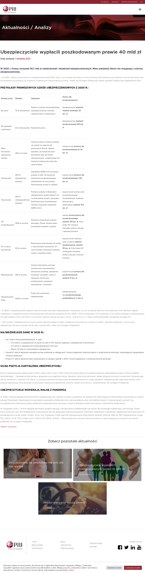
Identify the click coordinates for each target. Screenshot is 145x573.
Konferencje (37, 548)
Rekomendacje (67, 548)
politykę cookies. (67, 570)
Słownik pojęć (96, 543)
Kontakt (93, 547)
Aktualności (66, 545)
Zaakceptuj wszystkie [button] (133, 568)
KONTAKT (115, 2)
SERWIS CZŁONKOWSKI (130, 2)
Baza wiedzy (37, 545)
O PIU (34, 542)
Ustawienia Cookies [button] (114, 568)
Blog (63, 542)
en (141, 2)
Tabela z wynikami (8, 427)
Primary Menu (140, 9)
